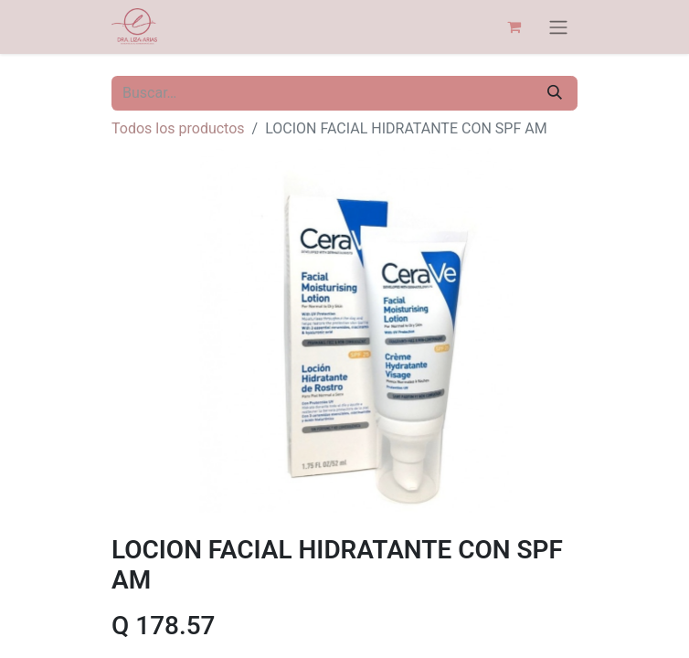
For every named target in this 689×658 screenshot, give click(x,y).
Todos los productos (178, 128)
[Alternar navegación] (558, 27)
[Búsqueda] (555, 93)
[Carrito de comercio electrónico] (513, 26)
